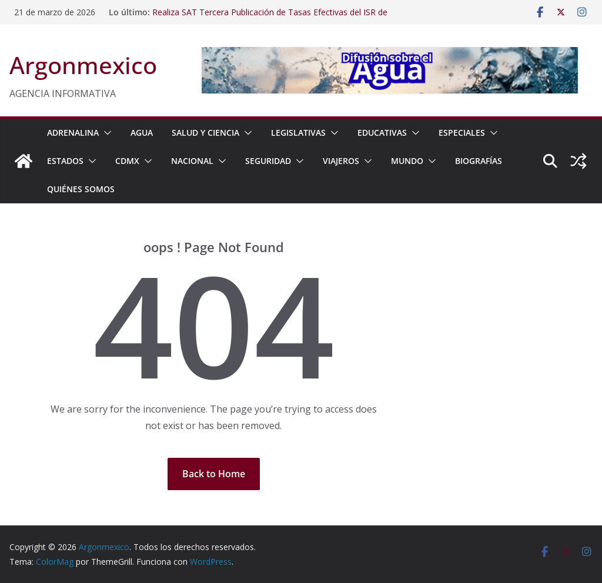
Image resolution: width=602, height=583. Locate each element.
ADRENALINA (73, 132)
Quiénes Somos (81, 189)
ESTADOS (65, 160)
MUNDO (407, 160)
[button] (105, 133)
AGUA (142, 132)
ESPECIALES (462, 132)
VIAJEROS (341, 160)
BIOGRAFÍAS (478, 160)
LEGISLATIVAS (298, 132)
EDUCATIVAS (382, 132)
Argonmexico (83, 65)
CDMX (127, 160)
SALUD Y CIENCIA (205, 132)
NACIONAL (192, 160)
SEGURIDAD (268, 160)
